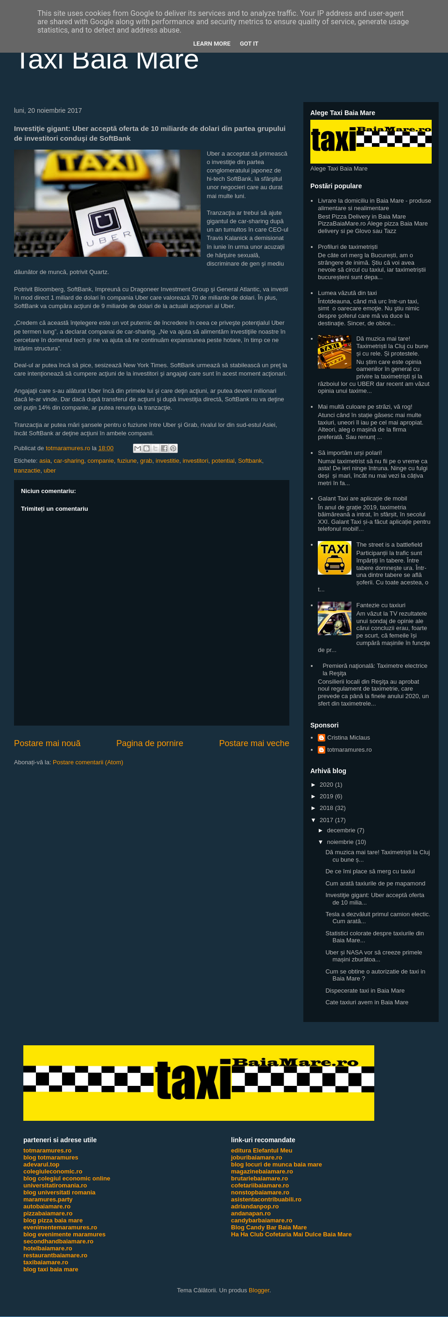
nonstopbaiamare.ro (260, 1192)
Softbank (250, 460)
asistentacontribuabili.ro (266, 1199)
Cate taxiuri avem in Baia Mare (366, 1002)
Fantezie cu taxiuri (381, 605)
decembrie (342, 830)
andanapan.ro (251, 1213)
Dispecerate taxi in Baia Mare (365, 990)
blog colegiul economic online (66, 1178)
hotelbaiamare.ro (47, 1248)
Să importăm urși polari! (350, 452)
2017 (327, 819)
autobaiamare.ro (46, 1206)
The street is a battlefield (389, 544)
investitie (168, 460)
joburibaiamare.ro (256, 1157)
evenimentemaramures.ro (60, 1227)
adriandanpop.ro (255, 1206)
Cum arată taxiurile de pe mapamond (375, 883)
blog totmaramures (50, 1157)
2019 (327, 796)
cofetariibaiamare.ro (260, 1185)
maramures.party (48, 1199)
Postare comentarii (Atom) (88, 762)
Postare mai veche (254, 743)
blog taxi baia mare (50, 1269)
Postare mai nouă (47, 743)
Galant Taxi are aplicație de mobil (362, 498)
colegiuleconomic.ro (52, 1171)
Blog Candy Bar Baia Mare (269, 1227)
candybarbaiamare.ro (262, 1220)
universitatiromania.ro (55, 1185)
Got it (249, 43)
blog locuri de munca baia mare (276, 1164)
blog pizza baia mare (53, 1220)
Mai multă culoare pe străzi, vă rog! (365, 406)
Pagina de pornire (149, 743)
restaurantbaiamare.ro (55, 1255)
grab (146, 460)
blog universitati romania (59, 1192)
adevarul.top (41, 1164)
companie (101, 460)
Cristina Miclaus (348, 737)
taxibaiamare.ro (45, 1262)
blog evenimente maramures (64, 1234)
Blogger (259, 1290)
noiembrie (341, 841)
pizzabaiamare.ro (48, 1213)
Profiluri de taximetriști (348, 246)
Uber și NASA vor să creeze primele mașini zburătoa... (373, 956)
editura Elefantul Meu (261, 1150)
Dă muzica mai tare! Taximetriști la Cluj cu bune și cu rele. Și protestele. (392, 346)
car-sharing (69, 460)
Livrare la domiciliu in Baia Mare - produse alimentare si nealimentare (374, 204)
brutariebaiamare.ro (259, 1178)
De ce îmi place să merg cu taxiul (369, 871)
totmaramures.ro (349, 749)
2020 (327, 784)
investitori (195, 460)
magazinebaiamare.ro (262, 1171)
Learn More (212, 43)
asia (44, 460)
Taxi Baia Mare (106, 59)
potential (223, 460)
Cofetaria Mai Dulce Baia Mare (308, 1234)
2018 (327, 807)
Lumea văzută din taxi (347, 292)
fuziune (127, 460)
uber (50, 470)
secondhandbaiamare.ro (58, 1241)
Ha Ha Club (247, 1234)
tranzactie (27, 470)
